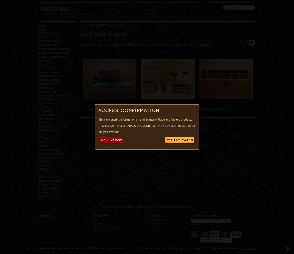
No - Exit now (111, 140)
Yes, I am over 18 (180, 140)
